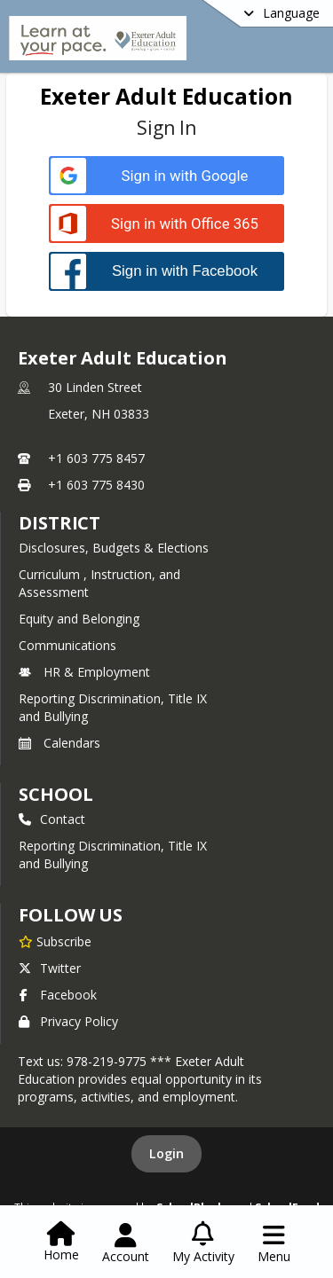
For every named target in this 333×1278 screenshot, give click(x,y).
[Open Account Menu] (125, 1243)
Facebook (58, 994)
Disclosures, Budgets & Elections (114, 547)
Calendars (59, 742)
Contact (52, 819)
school (55, 794)
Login (166, 1153)
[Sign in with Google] (166, 176)
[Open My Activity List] (203, 1243)
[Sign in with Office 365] (166, 224)
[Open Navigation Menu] (274, 1243)
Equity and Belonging (79, 618)
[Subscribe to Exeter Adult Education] (55, 941)
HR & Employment (84, 671)
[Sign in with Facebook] (166, 271)
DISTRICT (59, 523)
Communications (67, 645)
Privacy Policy (68, 1021)
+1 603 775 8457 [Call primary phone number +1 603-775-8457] (96, 458)
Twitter (50, 968)
